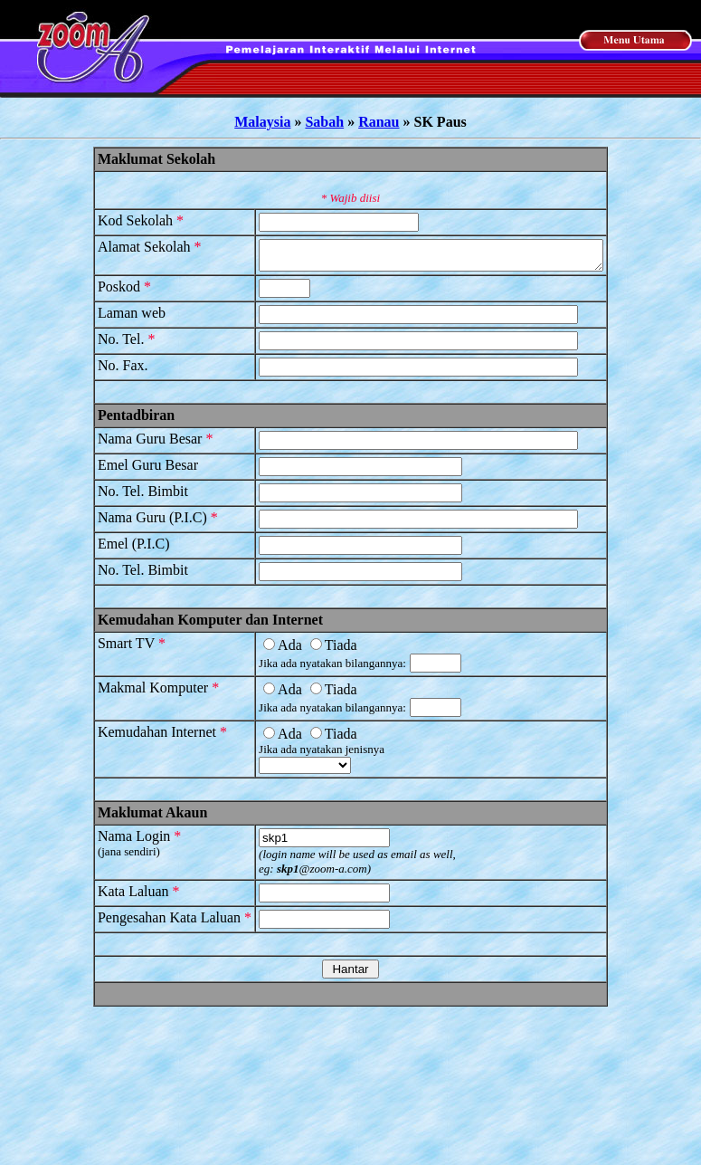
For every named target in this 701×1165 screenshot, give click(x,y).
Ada (262, 650)
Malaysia (262, 121)
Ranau (378, 121)
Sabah (324, 121)
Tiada (312, 650)
